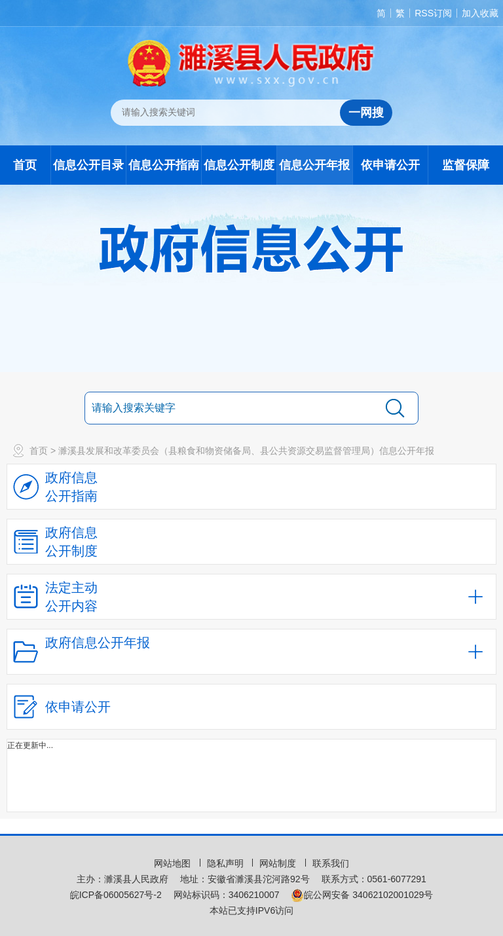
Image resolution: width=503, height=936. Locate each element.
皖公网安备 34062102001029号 (362, 894)
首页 (25, 165)
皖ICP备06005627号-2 (116, 894)
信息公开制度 (239, 165)
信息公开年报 (314, 165)
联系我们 (330, 863)
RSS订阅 (433, 13)
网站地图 (173, 863)
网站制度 (279, 863)
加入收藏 (480, 13)
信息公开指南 (163, 165)
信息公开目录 (88, 165)
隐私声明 (226, 863)
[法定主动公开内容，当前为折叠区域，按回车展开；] (251, 597)
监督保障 (465, 165)
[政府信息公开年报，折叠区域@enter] (251, 652)
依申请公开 (390, 165)
